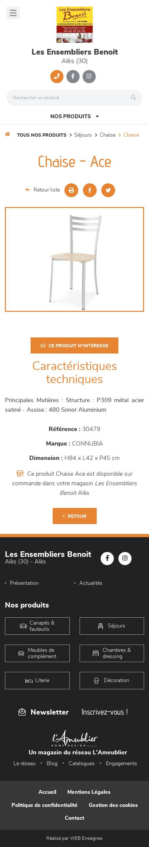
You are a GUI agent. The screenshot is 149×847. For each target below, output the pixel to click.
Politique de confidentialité (45, 805)
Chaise (107, 135)
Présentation (24, 583)
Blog (52, 763)
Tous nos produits (41, 135)
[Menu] (13, 13)
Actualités (91, 583)
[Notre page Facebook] (73, 76)
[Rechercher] (135, 98)
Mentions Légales (89, 792)
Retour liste (43, 190)
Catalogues (82, 763)
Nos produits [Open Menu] (74, 116)
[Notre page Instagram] (89, 76)
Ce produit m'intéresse (74, 345)
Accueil (47, 792)
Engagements (121, 763)
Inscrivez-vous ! (105, 712)
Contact (74, 818)
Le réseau (24, 763)
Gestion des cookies (113, 805)
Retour (75, 516)
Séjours (83, 135)
